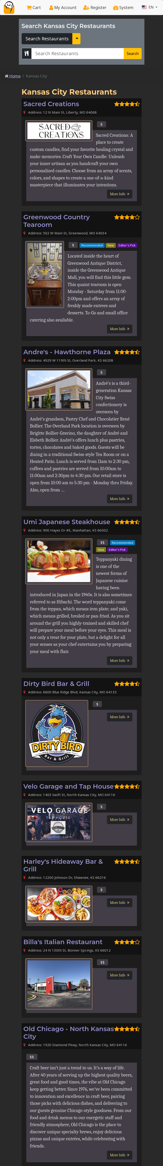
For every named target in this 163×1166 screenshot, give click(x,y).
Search (133, 53)
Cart (34, 7)
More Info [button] (119, 194)
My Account (63, 7)
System (123, 7)
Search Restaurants (47, 38)
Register (94, 7)
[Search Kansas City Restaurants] (77, 53)
